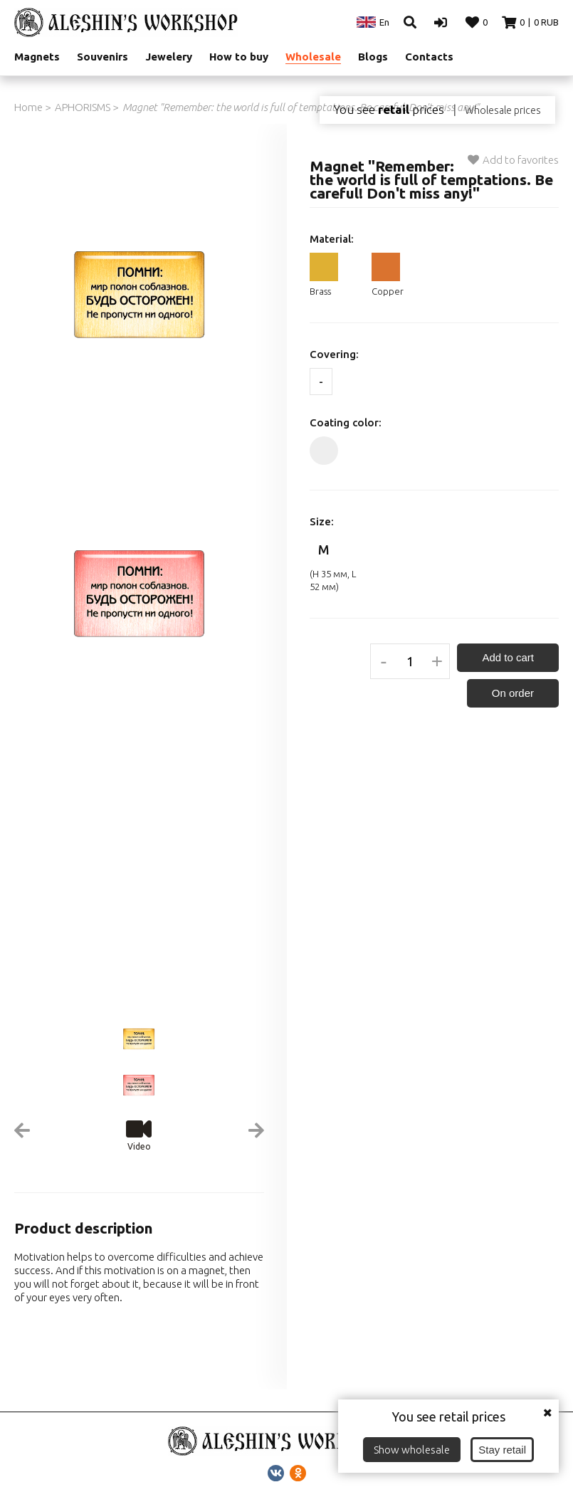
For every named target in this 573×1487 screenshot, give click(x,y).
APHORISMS (82, 107)
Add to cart (508, 657)
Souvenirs (102, 57)
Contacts (429, 57)
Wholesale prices (503, 110)
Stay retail (502, 1450)
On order (513, 693)
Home (28, 107)
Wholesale (313, 57)
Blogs (373, 57)
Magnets (37, 57)
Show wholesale (412, 1450)
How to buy (238, 57)
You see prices (389, 109)
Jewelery (168, 57)
